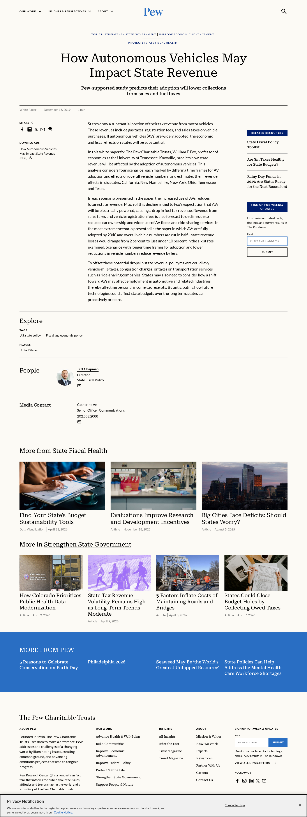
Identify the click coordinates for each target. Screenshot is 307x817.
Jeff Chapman (88, 369)
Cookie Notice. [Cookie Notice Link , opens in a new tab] (63, 812)
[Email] (267, 241)
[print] (50, 129)
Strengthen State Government (87, 544)
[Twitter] (258, 781)
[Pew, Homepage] (153, 11)
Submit (267, 252)
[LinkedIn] (251, 780)
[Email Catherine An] (79, 422)
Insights (165, 728)
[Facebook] (237, 780)
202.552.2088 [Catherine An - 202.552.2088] (87, 416)
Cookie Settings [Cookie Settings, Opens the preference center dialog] (235, 805)
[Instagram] (244, 780)
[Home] (57, 717)
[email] (79, 385)
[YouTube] (264, 780)
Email (250, 234)
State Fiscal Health (80, 450)
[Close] (300, 805)
